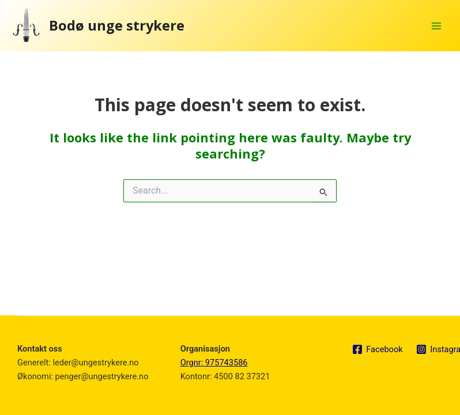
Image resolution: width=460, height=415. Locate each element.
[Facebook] (377, 349)
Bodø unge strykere (116, 25)
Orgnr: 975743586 (214, 362)
